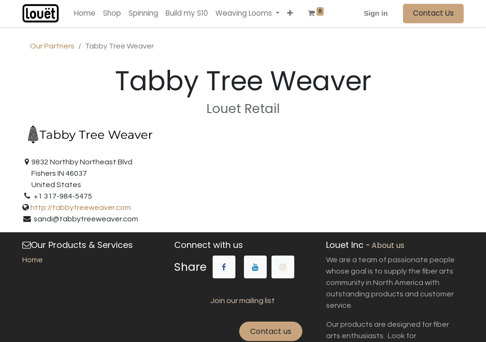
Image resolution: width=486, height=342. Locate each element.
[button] (290, 13)
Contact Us (433, 13)
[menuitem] (84, 13)
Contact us (270, 331)
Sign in (376, 13)
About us (211, 331)
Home (32, 260)
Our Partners (52, 46)
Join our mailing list (243, 300)
